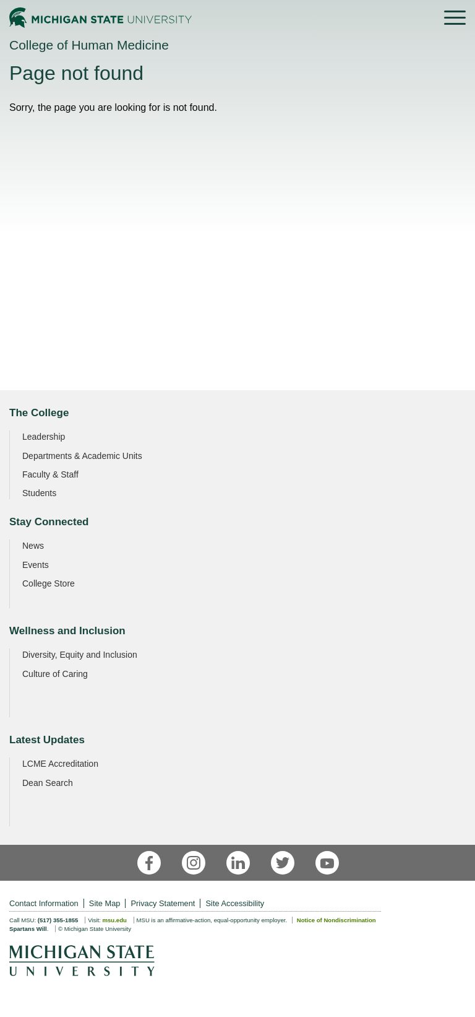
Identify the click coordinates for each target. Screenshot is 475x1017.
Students (39, 493)
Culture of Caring (55, 674)
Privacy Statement (163, 903)
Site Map (105, 903)
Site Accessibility (235, 903)
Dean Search (47, 783)
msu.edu (114, 920)
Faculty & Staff (50, 474)
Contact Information (44, 903)
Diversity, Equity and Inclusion (79, 655)
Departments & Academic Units (82, 456)
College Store (48, 583)
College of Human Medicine (89, 45)
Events (35, 565)
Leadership (43, 437)
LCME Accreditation (60, 764)
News (33, 546)
